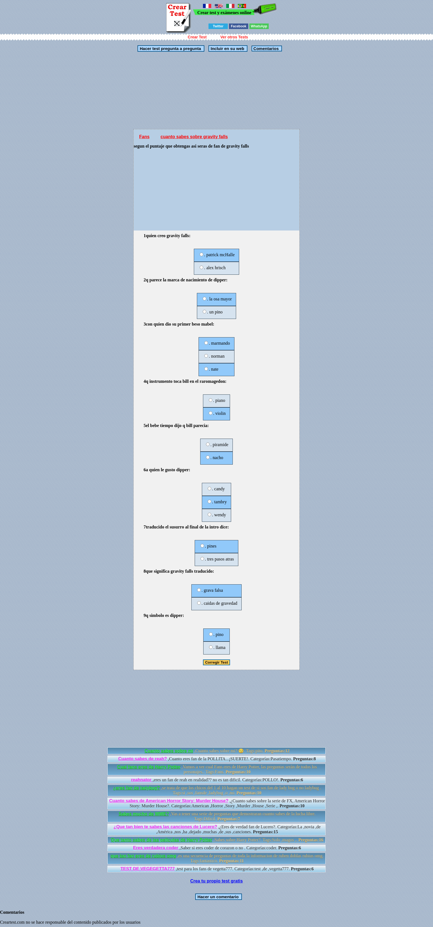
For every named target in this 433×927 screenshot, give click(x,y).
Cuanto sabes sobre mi (169, 750)
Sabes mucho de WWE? (143, 813)
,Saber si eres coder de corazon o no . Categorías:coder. (217, 847)
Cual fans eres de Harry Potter (148, 766)
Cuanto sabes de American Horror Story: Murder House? (168, 800)
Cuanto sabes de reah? (142, 758)
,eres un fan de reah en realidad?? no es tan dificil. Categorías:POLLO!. (217, 779)
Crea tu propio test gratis (216, 881)
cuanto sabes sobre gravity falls (194, 136)
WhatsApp (259, 26)
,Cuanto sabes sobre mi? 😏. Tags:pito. (217, 750)
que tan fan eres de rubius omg (143, 855)
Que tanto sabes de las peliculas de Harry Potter (161, 839)
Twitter (218, 26)
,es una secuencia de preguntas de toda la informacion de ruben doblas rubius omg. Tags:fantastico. (216, 858)
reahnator (141, 779)
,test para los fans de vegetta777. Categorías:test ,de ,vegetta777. (216, 868)
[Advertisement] (216, 90)
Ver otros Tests (234, 37)
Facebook (238, 26)
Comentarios (265, 48)
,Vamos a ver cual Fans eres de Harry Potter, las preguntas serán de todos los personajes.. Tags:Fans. (217, 769)
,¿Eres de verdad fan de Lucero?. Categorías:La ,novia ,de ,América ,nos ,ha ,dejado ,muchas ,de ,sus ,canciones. (217, 829)
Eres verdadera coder (156, 847)
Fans (144, 136)
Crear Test (197, 37)
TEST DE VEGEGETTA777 (147, 868)
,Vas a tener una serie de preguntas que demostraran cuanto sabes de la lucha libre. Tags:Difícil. (216, 816)
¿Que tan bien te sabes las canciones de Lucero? (165, 826)
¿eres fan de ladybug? (136, 787)
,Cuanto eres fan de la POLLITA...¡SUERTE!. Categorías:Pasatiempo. (217, 758)
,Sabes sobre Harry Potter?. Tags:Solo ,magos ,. (217, 839)
